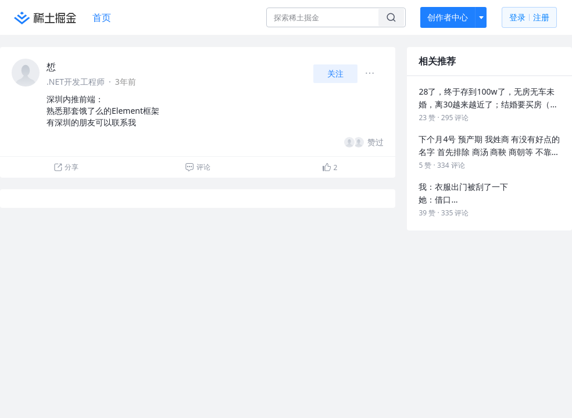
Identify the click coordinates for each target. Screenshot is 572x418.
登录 (529, 17)
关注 (335, 73)
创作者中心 (447, 17)
